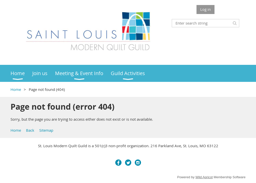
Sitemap (46, 130)
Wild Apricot (204, 177)
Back (30, 130)
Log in (205, 9)
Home (15, 89)
